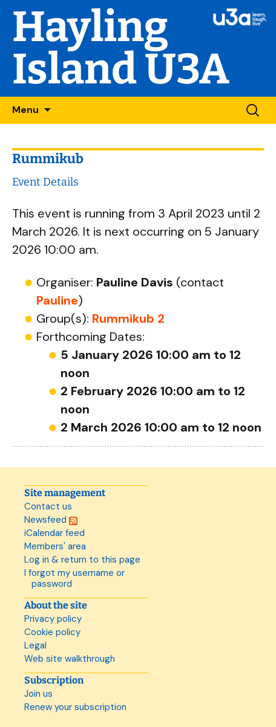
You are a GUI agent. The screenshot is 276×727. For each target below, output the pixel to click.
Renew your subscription (75, 707)
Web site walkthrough (69, 659)
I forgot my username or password (74, 578)
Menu (25, 109)
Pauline (57, 300)
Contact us (48, 506)
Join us (38, 694)
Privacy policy (53, 619)
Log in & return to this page (82, 560)
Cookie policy (52, 632)
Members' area (55, 546)
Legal (35, 645)
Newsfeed (50, 520)
